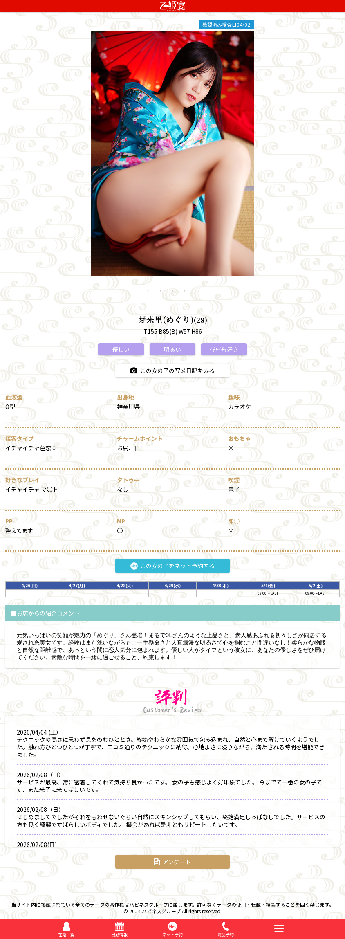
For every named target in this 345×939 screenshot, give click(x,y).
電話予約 (225, 934)
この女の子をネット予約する (172, 566)
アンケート (172, 862)
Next (260, 154)
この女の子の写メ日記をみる (172, 370)
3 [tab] (172, 297)
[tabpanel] (172, 153)
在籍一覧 (66, 934)
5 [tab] (197, 297)
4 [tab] (185, 297)
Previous (85, 154)
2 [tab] (160, 297)
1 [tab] (148, 297)
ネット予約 (172, 934)
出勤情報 (119, 934)
